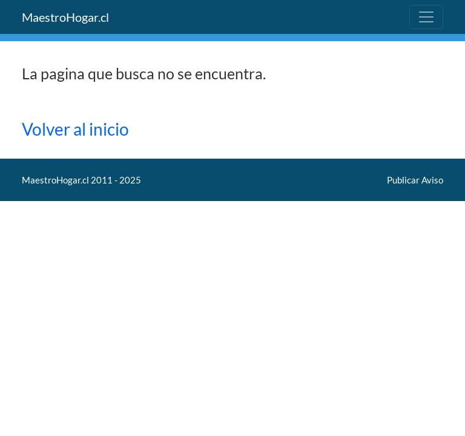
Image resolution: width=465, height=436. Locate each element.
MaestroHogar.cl (65, 17)
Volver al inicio (75, 129)
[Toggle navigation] (426, 17)
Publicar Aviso (415, 179)
